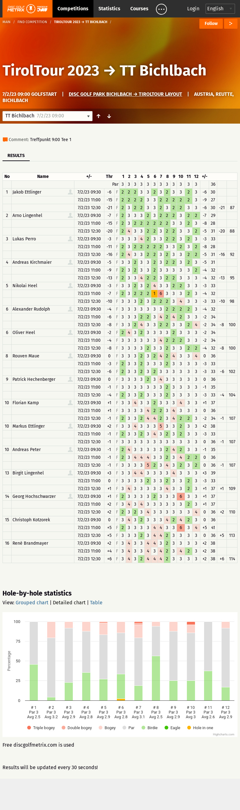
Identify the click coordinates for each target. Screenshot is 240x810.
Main (6, 22)
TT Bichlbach (163, 70)
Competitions (73, 9)
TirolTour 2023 (50, 70)
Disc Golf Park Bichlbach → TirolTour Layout (125, 94)
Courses (139, 9)
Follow (211, 23)
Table (96, 603)
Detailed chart (69, 603)
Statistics (109, 9)
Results (16, 155)
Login (193, 9)
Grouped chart (32, 603)
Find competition (32, 22)
